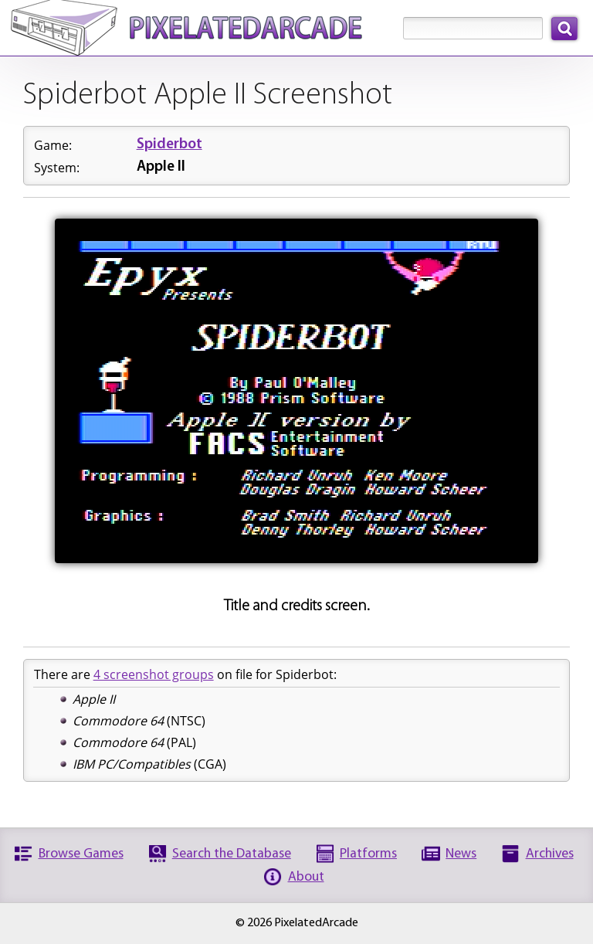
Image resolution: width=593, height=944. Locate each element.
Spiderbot (169, 145)
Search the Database (231, 854)
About (306, 877)
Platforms (368, 854)
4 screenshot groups (153, 674)
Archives (550, 854)
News (461, 854)
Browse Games (81, 854)
